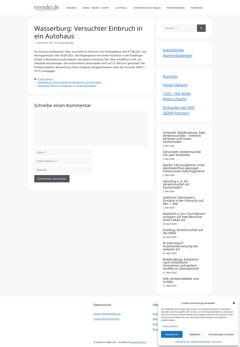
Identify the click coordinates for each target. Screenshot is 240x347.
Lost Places (121, 7)
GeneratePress (138, 342)
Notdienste (197, 7)
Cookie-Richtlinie (182, 341)
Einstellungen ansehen (221, 334)
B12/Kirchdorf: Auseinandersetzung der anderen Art (180, 246)
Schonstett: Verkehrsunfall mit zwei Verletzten (182, 153)
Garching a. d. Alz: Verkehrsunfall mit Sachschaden (176, 184)
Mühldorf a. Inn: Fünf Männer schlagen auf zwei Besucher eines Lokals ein (184, 217)
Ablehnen (195, 334)
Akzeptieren (171, 334)
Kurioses (170, 76)
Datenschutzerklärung (200, 341)
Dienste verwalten (170, 326)
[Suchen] (201, 28)
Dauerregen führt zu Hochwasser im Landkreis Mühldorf (67, 85)
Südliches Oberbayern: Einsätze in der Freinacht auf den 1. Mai (183, 200)
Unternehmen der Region (147, 7)
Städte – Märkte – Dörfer (96, 7)
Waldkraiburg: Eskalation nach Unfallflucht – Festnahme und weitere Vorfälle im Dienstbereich (181, 264)
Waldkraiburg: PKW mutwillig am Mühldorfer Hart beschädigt (69, 82)
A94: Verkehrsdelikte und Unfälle (181, 280)
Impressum (216, 341)
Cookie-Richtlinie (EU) (106, 319)
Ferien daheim (175, 84)
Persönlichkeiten (176, 7)
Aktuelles (72, 7)
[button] (233, 303)
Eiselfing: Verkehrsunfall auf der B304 (183, 231)
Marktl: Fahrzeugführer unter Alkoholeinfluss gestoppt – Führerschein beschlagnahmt (184, 168)
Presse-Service (45, 79)
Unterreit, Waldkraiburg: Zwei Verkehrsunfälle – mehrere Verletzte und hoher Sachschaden (184, 137)
